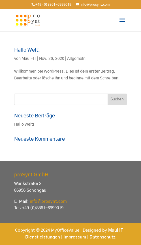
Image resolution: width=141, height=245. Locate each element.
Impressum (74, 237)
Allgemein (76, 59)
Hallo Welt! (27, 50)
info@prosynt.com (48, 201)
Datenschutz (102, 237)
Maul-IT (29, 59)
